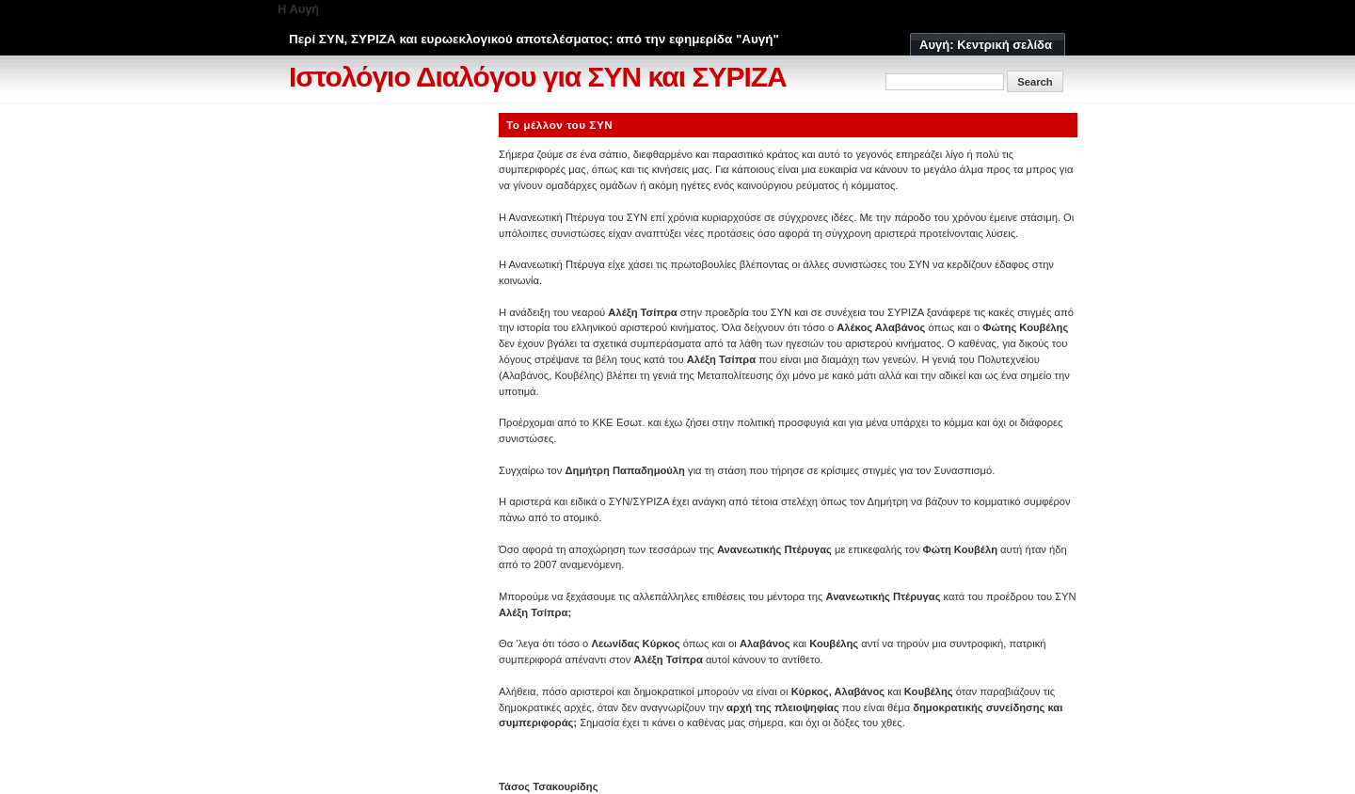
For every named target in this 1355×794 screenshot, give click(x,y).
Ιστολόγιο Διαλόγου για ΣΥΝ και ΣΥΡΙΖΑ (538, 76)
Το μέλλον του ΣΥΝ (559, 125)
